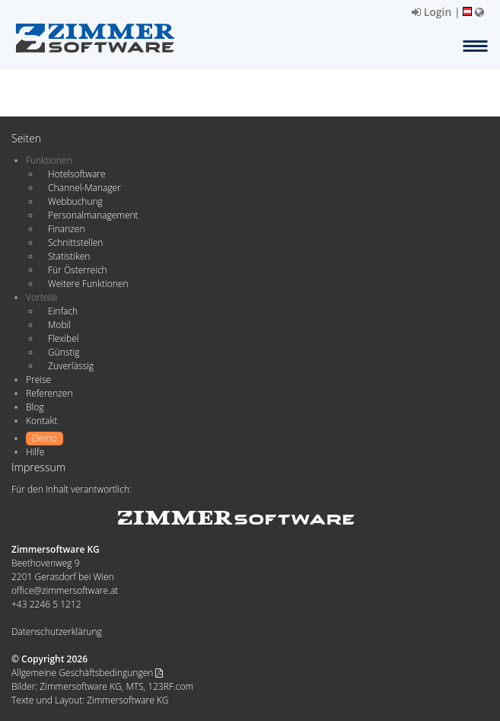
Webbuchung (75, 201)
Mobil (59, 324)
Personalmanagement (93, 215)
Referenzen (49, 393)
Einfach (63, 311)
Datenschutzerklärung (56, 631)
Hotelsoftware (77, 173)
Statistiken (69, 256)
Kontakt (41, 420)
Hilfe (35, 451)
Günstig (63, 352)
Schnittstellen (75, 242)
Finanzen (66, 228)
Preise (38, 379)
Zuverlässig (71, 365)
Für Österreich (77, 269)
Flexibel (63, 338)
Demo (44, 438)
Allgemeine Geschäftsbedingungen (87, 672)
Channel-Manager (84, 187)
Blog (35, 406)
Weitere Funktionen (88, 283)
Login (431, 12)
